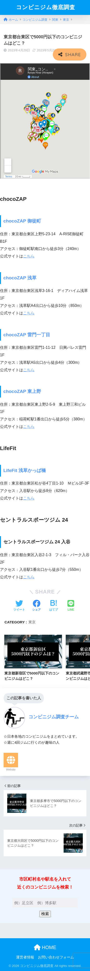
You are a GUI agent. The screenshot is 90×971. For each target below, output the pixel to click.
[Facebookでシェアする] (36, 606)
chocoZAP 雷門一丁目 (26, 334)
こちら (29, 256)
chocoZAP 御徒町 (22, 220)
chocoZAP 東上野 (22, 391)
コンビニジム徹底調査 (45, 7)
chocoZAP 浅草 (19, 277)
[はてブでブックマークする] (53, 606)
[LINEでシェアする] (70, 606)
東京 (32, 622)
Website (11, 769)
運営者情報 (25, 957)
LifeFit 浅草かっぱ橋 (24, 470)
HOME (45, 947)
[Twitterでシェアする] (19, 606)
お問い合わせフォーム (56, 957)
